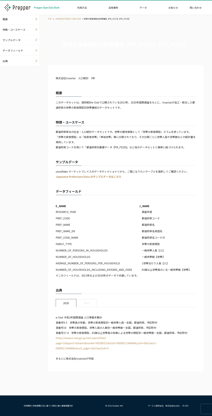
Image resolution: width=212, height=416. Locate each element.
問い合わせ (196, 7)
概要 (5, 19)
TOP (50, 18)
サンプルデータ (12, 40)
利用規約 (27, 405)
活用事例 (113, 7)
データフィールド (13, 50)
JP (183, 405)
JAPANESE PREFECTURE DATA (68, 18)
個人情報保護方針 (65, 405)
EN (187, 405)
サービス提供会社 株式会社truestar (164, 405)
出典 (5, 61)
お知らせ (173, 7)
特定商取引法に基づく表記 (44, 405)
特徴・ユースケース (14, 29)
